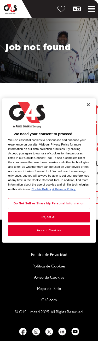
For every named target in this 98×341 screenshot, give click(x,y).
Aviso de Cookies (49, 277)
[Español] (77, 9)
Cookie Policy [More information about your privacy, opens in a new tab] (41, 189)
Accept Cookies (49, 230)
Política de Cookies (62, 266)
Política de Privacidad (62, 254)
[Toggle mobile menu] (91, 9)
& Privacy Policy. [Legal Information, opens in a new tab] (64, 189)
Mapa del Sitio (49, 288)
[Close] (88, 104)
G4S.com (67, 299)
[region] (48, 170)
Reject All (49, 217)
